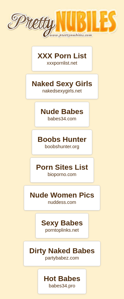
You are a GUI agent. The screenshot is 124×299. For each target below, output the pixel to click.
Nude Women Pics (62, 198)
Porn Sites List (62, 170)
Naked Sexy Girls (62, 86)
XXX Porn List (61, 59)
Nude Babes (62, 114)
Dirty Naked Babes (62, 254)
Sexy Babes (62, 226)
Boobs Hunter (61, 142)
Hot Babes (62, 281)
